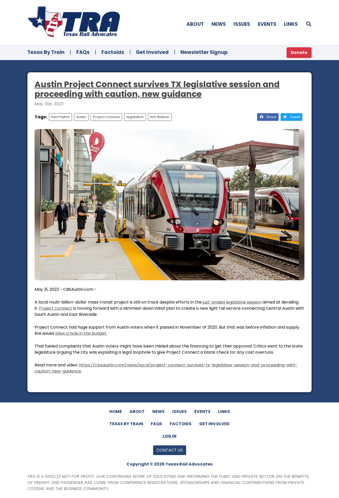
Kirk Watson (159, 117)
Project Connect (106, 117)
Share (267, 117)
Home (115, 411)
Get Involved (152, 52)
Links (291, 24)
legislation (135, 117)
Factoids (112, 52)
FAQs (83, 52)
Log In (169, 436)
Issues (242, 24)
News (218, 24)
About (195, 24)
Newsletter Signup (204, 52)
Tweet (291, 117)
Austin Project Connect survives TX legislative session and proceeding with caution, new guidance (157, 89)
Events (267, 24)
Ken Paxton (60, 117)
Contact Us (169, 450)
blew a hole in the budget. (81, 333)
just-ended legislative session (232, 302)
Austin (81, 117)
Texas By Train (46, 52)
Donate (299, 52)
